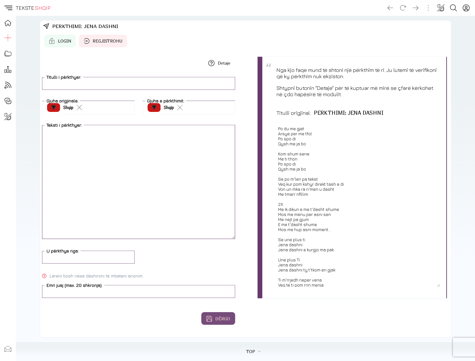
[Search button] (453, 8)
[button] (8, 8)
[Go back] (390, 8)
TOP (253, 351)
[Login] (466, 8)
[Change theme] (441, 8)
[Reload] (403, 8)
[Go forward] (415, 8)
